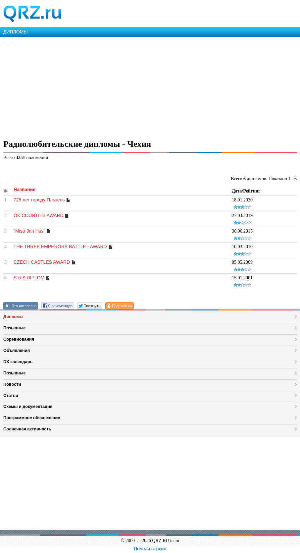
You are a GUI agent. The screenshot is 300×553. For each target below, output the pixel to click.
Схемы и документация (27, 406)
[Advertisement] (150, 86)
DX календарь (17, 361)
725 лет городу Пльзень (39, 199)
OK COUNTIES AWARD (39, 215)
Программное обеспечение (31, 417)
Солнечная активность (27, 428)
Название (24, 189)
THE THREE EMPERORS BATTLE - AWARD (61, 246)
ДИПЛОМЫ (15, 31)
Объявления (16, 350)
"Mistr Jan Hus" (29, 231)
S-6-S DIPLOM (29, 277)
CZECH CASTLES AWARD (42, 262)
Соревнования (18, 339)
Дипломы (13, 316)
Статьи (10, 395)
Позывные (14, 327)
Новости (12, 384)
